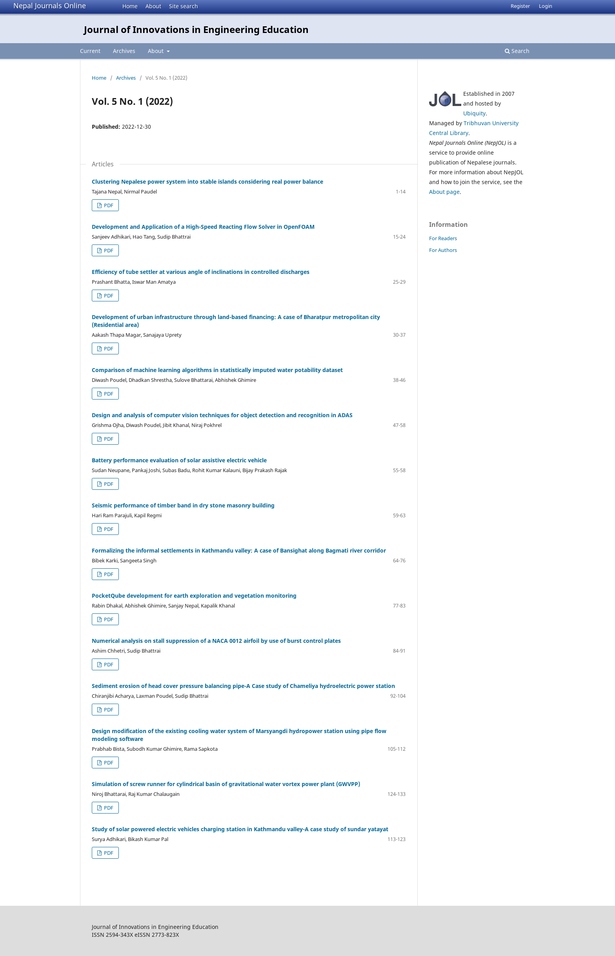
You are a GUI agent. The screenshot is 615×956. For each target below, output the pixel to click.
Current (90, 51)
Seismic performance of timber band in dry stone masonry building (183, 505)
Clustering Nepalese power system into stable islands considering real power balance (207, 181)
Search (517, 51)
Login (545, 5)
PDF (108, 205)
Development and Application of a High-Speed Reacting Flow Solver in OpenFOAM (203, 226)
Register (520, 5)
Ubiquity (474, 113)
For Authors (443, 250)
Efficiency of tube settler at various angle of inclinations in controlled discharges (200, 271)
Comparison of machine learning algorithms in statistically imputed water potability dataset (217, 370)
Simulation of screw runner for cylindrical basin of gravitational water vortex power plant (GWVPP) (226, 784)
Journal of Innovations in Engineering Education (196, 29)
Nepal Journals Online (49, 5)
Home (130, 6)
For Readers (443, 238)
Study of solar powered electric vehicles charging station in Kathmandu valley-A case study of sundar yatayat (240, 829)
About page (444, 191)
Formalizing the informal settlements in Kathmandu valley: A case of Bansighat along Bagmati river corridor (239, 550)
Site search (183, 6)
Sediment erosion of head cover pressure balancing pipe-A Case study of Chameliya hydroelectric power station (243, 686)
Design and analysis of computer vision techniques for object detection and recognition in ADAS (222, 415)
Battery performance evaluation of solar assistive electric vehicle (179, 460)
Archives (124, 51)
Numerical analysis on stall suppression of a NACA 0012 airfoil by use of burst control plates (216, 640)
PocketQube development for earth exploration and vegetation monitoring (194, 595)
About (153, 6)
